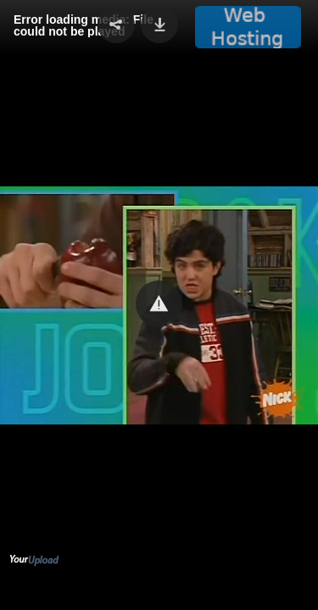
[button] (159, 303)
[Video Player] (159, 305)
